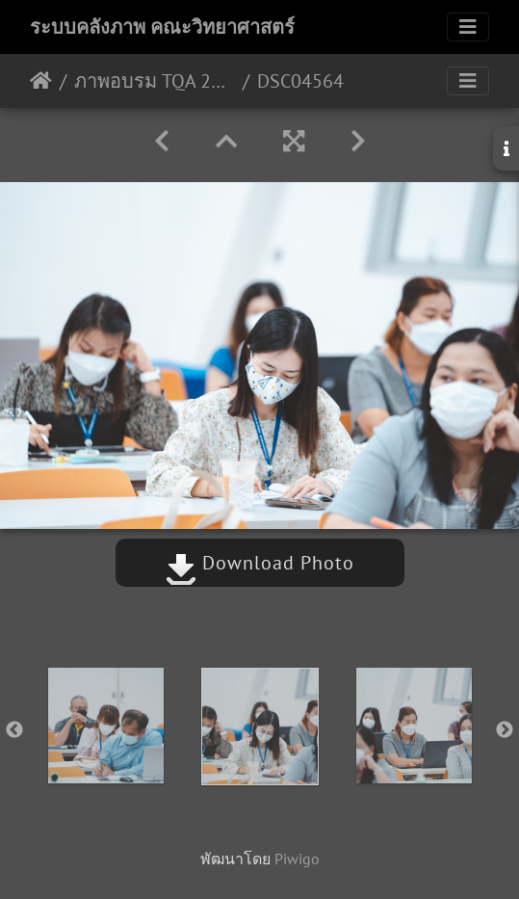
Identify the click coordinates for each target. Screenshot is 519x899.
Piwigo (297, 858)
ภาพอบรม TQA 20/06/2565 (154, 80)
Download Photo (260, 562)
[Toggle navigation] (468, 27)
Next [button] (504, 730)
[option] (106, 725)
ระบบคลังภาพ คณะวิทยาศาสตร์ (162, 27)
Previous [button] (14, 730)
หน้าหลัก (41, 80)
